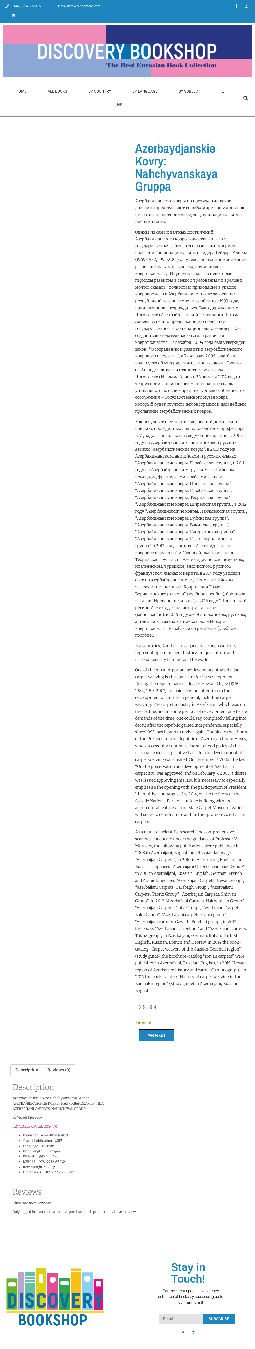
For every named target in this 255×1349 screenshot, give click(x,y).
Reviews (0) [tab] (58, 1069)
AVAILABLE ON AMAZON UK (35, 1126)
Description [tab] (26, 1069)
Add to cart (156, 1035)
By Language (145, 91)
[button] (245, 98)
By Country (99, 91)
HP (119, 104)
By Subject (189, 91)
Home (21, 91)
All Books (57, 91)
